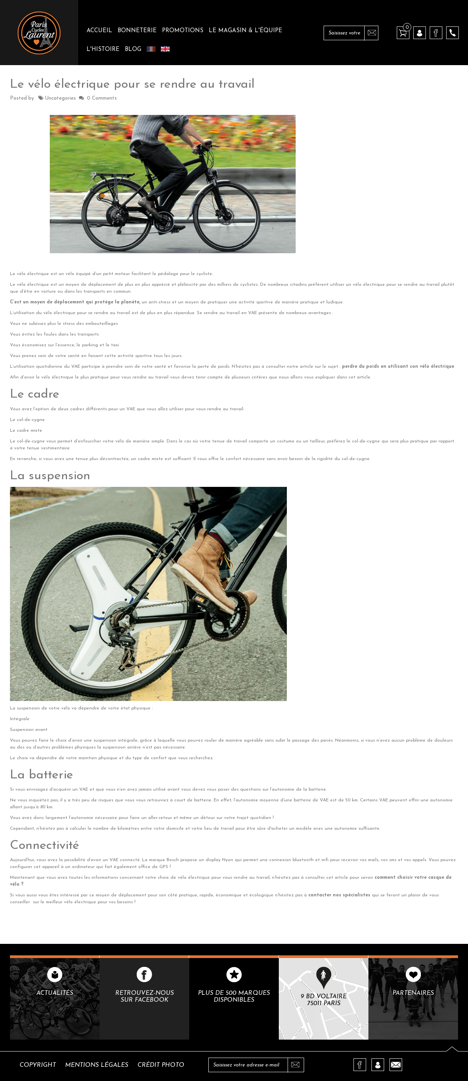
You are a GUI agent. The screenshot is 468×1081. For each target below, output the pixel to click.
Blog (133, 49)
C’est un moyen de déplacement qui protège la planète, (75, 302)
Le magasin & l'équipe (245, 31)
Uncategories (60, 98)
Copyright (38, 1065)
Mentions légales (96, 1065)
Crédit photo (160, 1065)
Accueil (99, 31)
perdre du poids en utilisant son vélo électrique (399, 366)
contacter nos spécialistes (340, 895)
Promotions (182, 31)
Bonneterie (137, 31)
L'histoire (103, 49)
